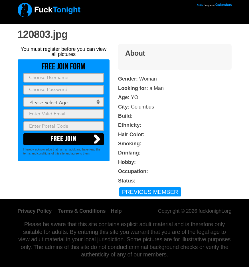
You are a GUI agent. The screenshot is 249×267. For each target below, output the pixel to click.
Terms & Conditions (82, 211)
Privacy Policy (35, 211)
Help (116, 211)
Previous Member (150, 192)
